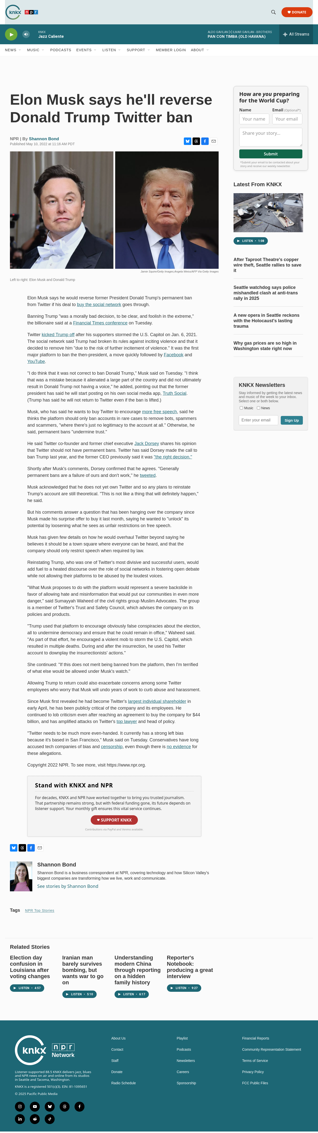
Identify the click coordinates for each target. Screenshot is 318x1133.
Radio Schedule (123, 1085)
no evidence (179, 748)
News (10, 52)
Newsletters (186, 1062)
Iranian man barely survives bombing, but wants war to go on (83, 971)
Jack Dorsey (146, 445)
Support (136, 52)
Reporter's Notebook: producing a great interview (190, 968)
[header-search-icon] (273, 13)
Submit (271, 155)
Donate (299, 13)
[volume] (26, 36)
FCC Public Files (255, 1085)
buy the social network (99, 306)
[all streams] (296, 36)
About (197, 52)
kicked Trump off (58, 336)
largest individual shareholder (157, 703)
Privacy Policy (253, 1074)
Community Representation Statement (271, 1051)
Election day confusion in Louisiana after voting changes (30, 968)
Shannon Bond (44, 140)
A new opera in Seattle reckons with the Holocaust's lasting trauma (266, 322)
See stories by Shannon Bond (67, 888)
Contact (117, 1051)
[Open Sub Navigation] (20, 52)
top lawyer (127, 723)
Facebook (173, 356)
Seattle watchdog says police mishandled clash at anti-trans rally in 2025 (266, 295)
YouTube (36, 363)
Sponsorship (186, 1085)
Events (84, 52)
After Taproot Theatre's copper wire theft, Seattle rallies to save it (267, 267)
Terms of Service (255, 1062)
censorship (111, 748)
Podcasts (60, 52)
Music (33, 52)
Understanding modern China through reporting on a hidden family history (138, 971)
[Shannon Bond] (21, 878)
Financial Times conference (100, 324)
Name (245, 111)
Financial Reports (255, 1040)
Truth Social (174, 395)
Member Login (171, 52)
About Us (118, 1040)
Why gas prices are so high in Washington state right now (265, 347)
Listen (109, 52)
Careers (183, 1074)
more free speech (159, 413)
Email (286, 111)
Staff (115, 1062)
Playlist (182, 1040)
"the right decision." (173, 458)
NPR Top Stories (39, 912)
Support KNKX (114, 821)
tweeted (148, 477)
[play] (11, 36)
